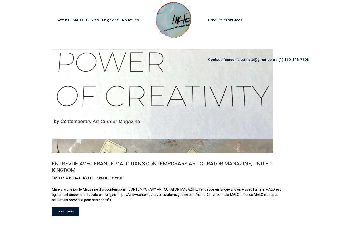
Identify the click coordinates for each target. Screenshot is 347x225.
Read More (65, 211)
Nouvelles (103, 177)
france (119, 177)
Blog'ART (90, 177)
